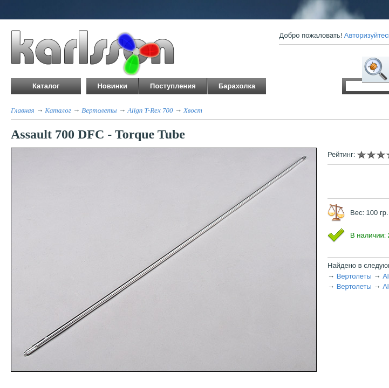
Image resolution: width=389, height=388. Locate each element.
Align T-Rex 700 (150, 110)
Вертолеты (99, 110)
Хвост (192, 110)
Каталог (58, 110)
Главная (23, 110)
